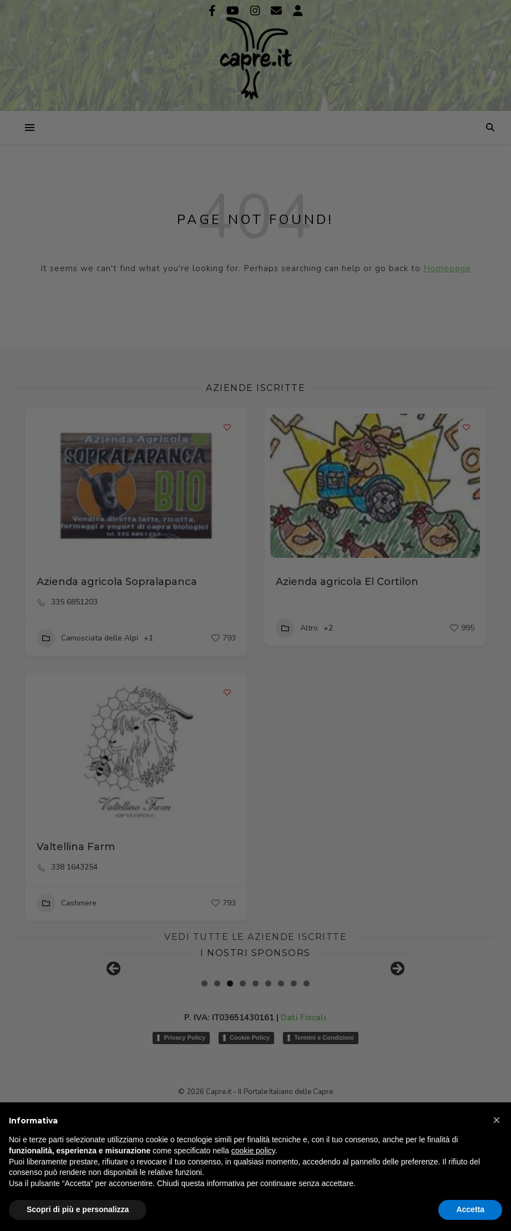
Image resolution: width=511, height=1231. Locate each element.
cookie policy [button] (253, 1150)
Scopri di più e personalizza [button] (78, 1209)
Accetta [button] (470, 1209)
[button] (496, 1120)
